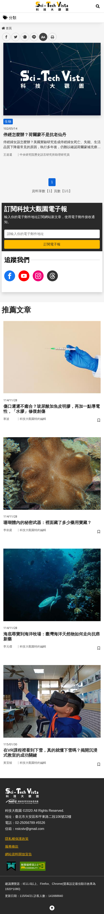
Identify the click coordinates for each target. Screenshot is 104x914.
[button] (97, 6)
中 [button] (43, 37)
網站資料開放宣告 (18, 854)
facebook (6, 37)
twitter (16, 37)
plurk (24, 37)
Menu (6, 6)
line (32, 37)
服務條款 (11, 846)
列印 (52, 37)
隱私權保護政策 (17, 839)
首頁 (7, 28)
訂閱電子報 (52, 244)
